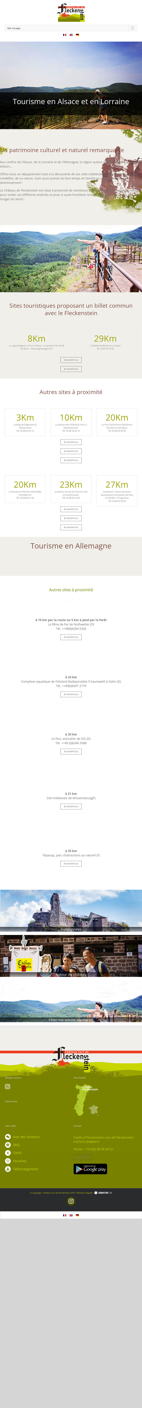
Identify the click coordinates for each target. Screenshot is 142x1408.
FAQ (16, 1145)
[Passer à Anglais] (71, 34)
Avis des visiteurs (26, 1137)
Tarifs (17, 1153)
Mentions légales (85, 1192)
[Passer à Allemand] (77, 34)
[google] (90, 1165)
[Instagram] (7, 1086)
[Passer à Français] (65, 34)
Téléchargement (25, 1169)
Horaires (19, 1161)
